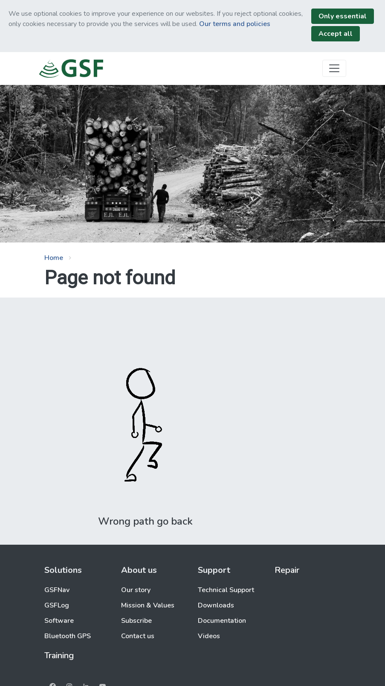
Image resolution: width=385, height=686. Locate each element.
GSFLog (56, 605)
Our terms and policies (234, 24)
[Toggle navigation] (334, 68)
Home (53, 258)
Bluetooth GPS (67, 636)
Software (59, 620)
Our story (136, 590)
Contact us (137, 636)
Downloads (216, 605)
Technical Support (226, 590)
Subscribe (136, 620)
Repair (287, 570)
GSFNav (56, 590)
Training (59, 655)
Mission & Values (147, 605)
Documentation (222, 620)
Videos (209, 636)
